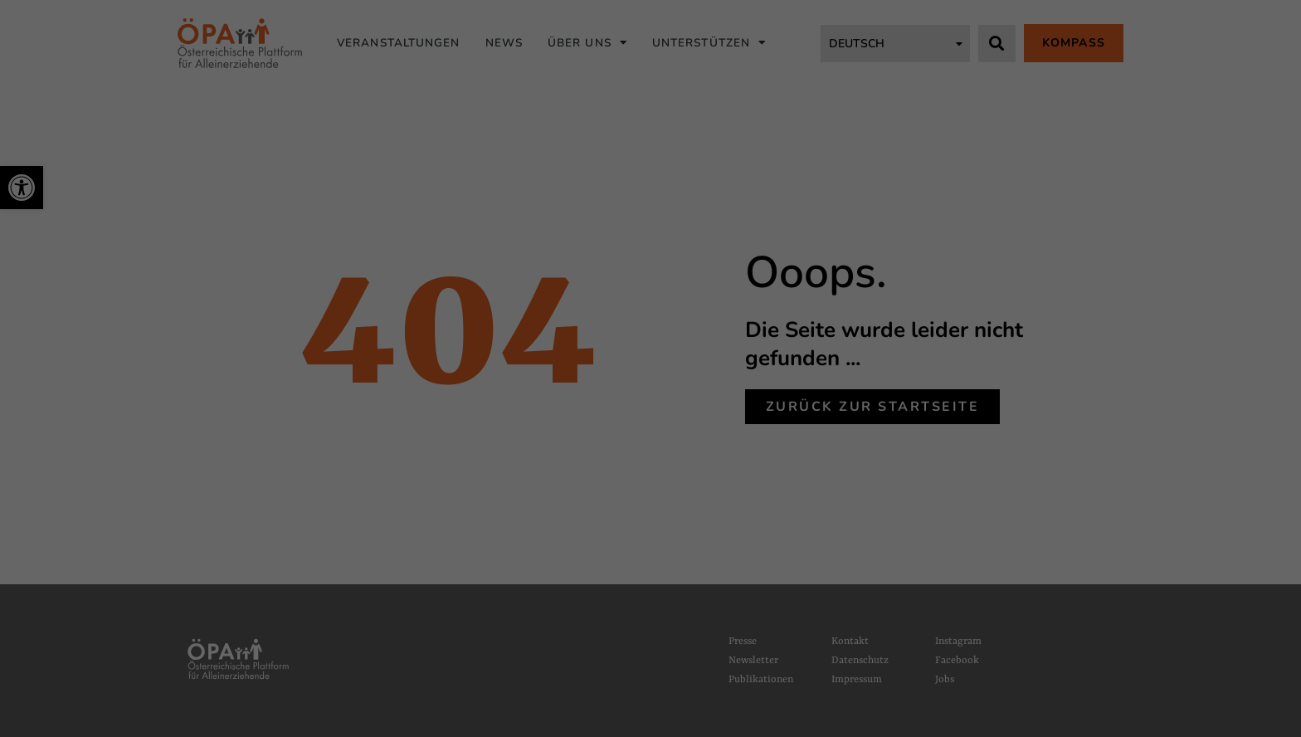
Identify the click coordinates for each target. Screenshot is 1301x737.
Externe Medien (816, 348)
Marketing (692, 348)
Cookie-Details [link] (592, 554)
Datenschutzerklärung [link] (478, 315)
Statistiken (577, 348)
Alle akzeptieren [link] (650, 397)
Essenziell (464, 348)
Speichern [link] (650, 438)
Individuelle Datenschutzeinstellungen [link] (651, 523)
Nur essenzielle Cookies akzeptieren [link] (650, 481)
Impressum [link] (714, 554)
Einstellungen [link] (714, 315)
